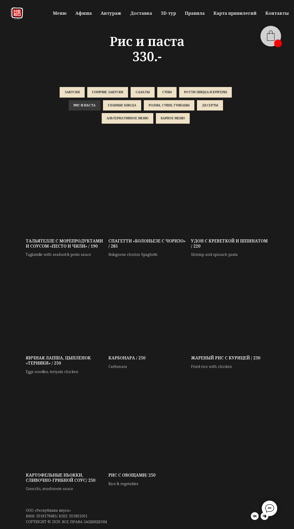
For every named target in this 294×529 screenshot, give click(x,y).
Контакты (277, 13)
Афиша (83, 13)
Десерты (210, 105)
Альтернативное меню (127, 118)
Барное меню (173, 118)
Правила (195, 13)
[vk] (255, 516)
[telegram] (264, 516)
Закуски (72, 92)
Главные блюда (122, 105)
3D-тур (168, 13)
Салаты (143, 92)
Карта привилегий (235, 13)
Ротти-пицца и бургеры (205, 92)
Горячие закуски (107, 92)
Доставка (141, 13)
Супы (167, 92)
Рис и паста (85, 105)
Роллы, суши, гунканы (169, 105)
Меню (60, 13)
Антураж (111, 13)
